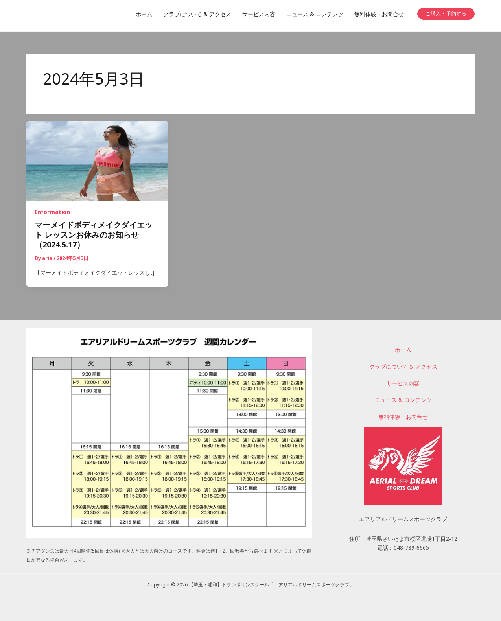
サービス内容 (403, 384)
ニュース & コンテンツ (403, 401)
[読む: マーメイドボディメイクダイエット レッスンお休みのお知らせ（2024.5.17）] (97, 162)
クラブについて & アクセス (403, 367)
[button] (446, 14)
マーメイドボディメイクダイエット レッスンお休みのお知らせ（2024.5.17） (94, 236)
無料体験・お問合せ (403, 418)
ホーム (403, 351)
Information (52, 213)
